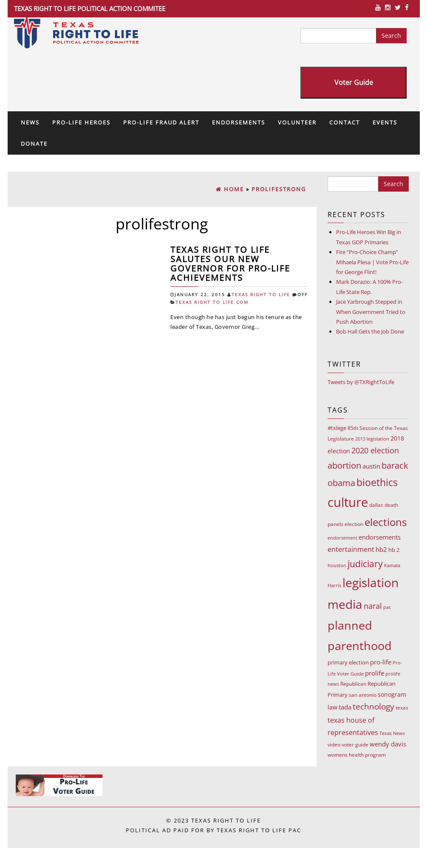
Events (385, 122)
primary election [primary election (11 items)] (348, 662)
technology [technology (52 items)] (373, 706)
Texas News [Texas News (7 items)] (392, 733)
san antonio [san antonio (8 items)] (362, 695)
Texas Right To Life (261, 294)
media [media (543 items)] (345, 604)
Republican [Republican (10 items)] (353, 683)
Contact (344, 122)
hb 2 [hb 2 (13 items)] (393, 550)
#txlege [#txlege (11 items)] (337, 428)
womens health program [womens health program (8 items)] (357, 755)
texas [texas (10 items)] (402, 707)
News (30, 122)
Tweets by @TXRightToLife (361, 382)
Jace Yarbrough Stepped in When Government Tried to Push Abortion (370, 311)
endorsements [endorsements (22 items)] (380, 537)
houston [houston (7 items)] (337, 565)
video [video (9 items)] (334, 744)
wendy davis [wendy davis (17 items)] (388, 744)
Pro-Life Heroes (81, 122)
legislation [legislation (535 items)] (370, 582)
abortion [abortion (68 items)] (344, 465)
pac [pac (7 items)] (387, 607)
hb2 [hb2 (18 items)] (381, 549)
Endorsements (238, 122)
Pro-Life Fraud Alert (161, 122)
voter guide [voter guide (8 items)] (355, 744)
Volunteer (297, 122)
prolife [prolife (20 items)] (374, 673)
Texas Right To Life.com (212, 302)
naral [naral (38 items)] (373, 606)
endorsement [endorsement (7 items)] (342, 537)
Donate (34, 143)
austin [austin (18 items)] (371, 466)
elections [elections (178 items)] (386, 522)
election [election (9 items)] (354, 524)
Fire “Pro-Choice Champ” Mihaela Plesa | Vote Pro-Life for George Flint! (372, 262)
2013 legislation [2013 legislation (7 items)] (372, 438)
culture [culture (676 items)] (348, 502)
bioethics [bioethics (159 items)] (377, 482)
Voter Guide (353, 82)
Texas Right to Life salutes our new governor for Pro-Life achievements (230, 263)
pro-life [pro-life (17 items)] (380, 662)
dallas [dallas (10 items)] (376, 505)
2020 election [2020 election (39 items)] (375, 450)
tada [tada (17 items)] (345, 707)
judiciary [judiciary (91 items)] (365, 563)
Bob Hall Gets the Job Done (370, 331)
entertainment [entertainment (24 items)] (351, 549)
